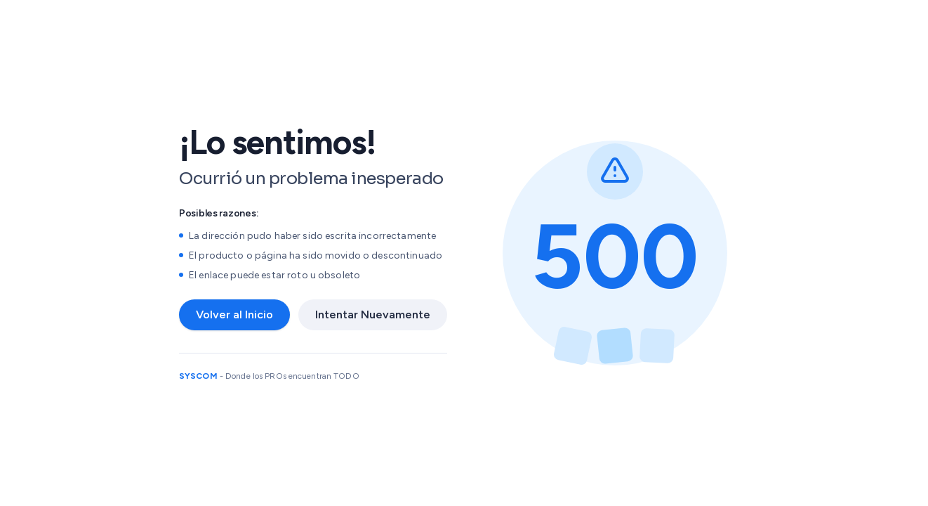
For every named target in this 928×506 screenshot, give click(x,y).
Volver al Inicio (234, 314)
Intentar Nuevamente (372, 314)
